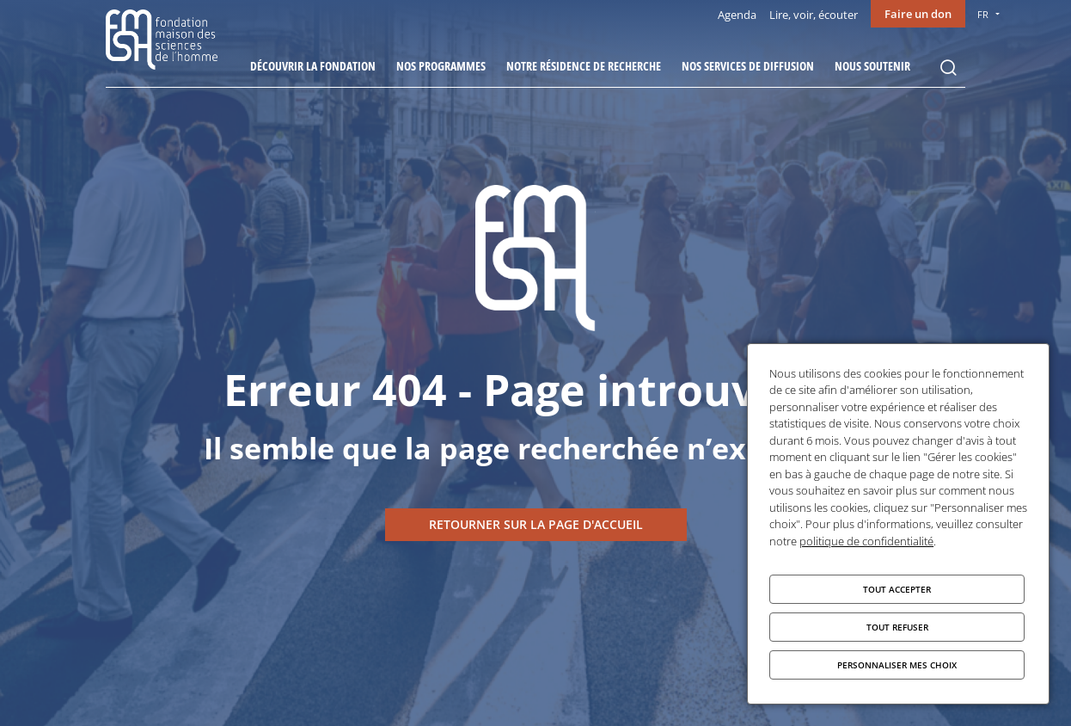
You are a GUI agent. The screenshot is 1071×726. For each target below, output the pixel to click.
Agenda (737, 14)
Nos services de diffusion (748, 66)
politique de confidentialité (866, 541)
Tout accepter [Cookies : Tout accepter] (897, 589)
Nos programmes (441, 66)
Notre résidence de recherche (583, 66)
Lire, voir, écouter (813, 14)
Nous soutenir (872, 66)
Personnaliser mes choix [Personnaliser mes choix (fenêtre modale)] (897, 665)
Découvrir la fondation (313, 66)
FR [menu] (982, 14)
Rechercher (948, 68)
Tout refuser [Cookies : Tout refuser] (897, 627)
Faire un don (918, 14)
